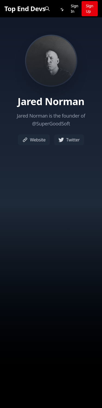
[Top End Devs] (24, 8)
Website (33, 140)
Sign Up (89, 8)
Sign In (74, 8)
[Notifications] (61, 9)
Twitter (69, 140)
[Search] (47, 9)
